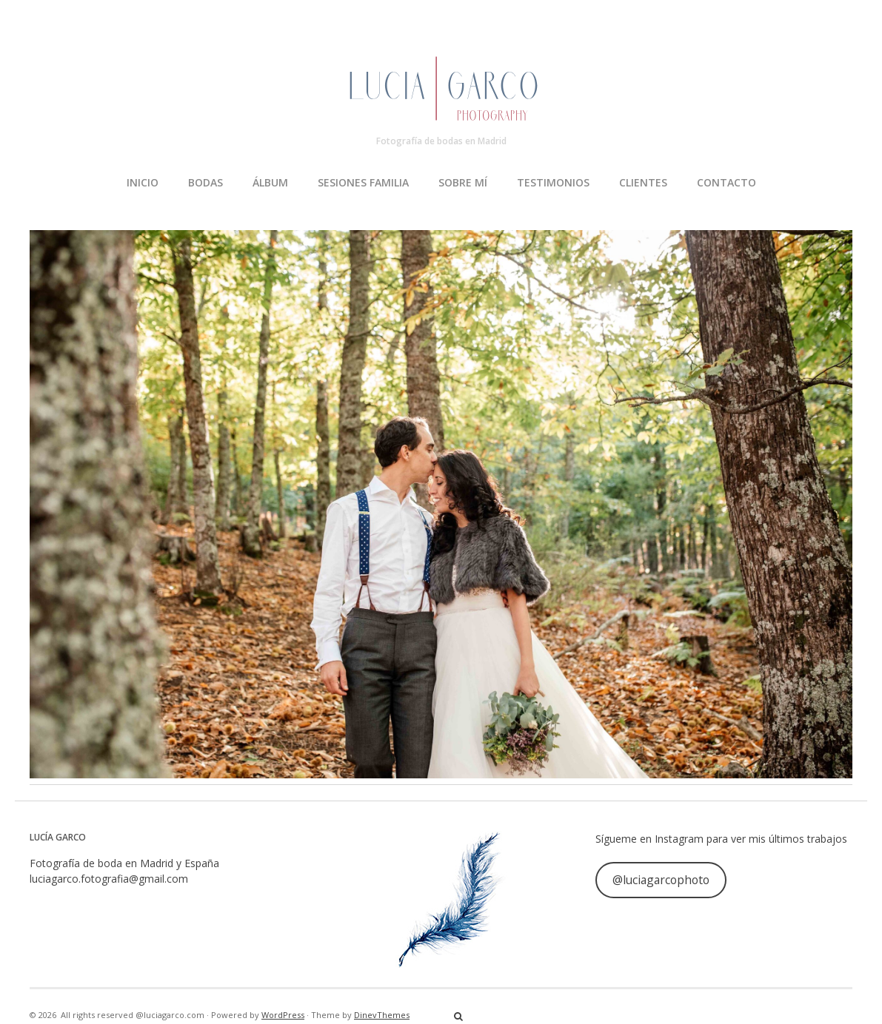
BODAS (205, 182)
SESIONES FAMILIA (363, 182)
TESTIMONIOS (553, 182)
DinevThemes (382, 1014)
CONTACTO (726, 182)
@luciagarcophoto (660, 880)
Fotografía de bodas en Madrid (441, 141)
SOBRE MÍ (462, 182)
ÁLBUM (270, 182)
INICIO (142, 182)
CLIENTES (643, 182)
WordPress (282, 1014)
